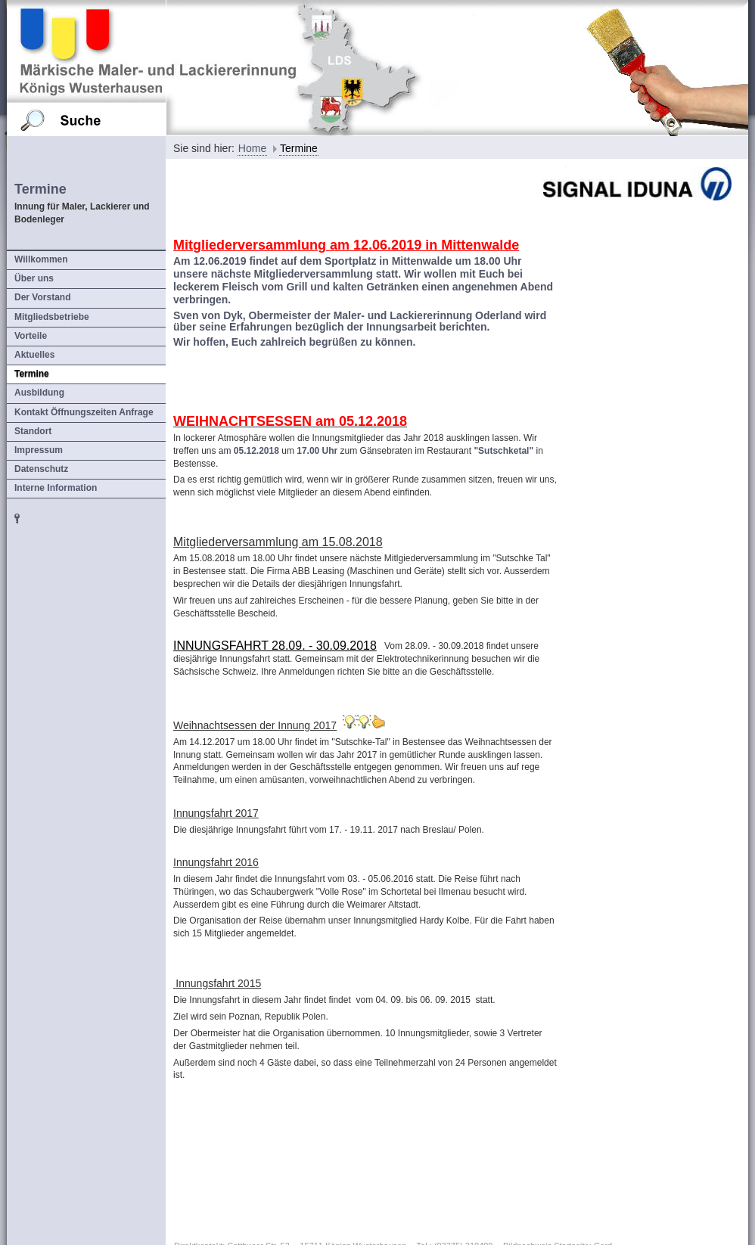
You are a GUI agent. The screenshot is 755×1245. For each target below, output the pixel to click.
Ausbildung (39, 392)
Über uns (34, 278)
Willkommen (41, 259)
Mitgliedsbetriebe (51, 317)
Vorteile (30, 336)
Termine (31, 373)
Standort (32, 431)
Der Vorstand (42, 297)
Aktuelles (34, 354)
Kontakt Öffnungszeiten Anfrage (84, 412)
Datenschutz (41, 469)
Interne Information (55, 488)
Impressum (38, 450)
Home (252, 148)
